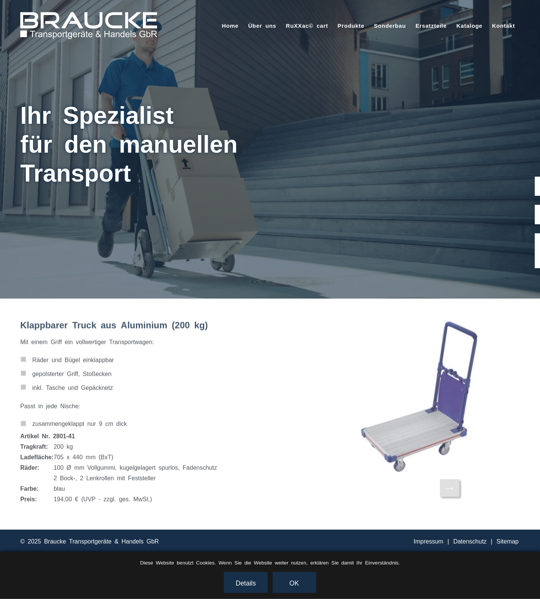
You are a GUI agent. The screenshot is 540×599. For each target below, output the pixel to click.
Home (230, 25)
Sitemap (507, 541)
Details (246, 582)
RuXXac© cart (307, 25)
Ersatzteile (431, 25)
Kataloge (469, 25)
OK (294, 582)
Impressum (428, 541)
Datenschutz (470, 541)
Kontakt (503, 25)
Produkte (351, 25)
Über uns (262, 25)
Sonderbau (390, 25)
